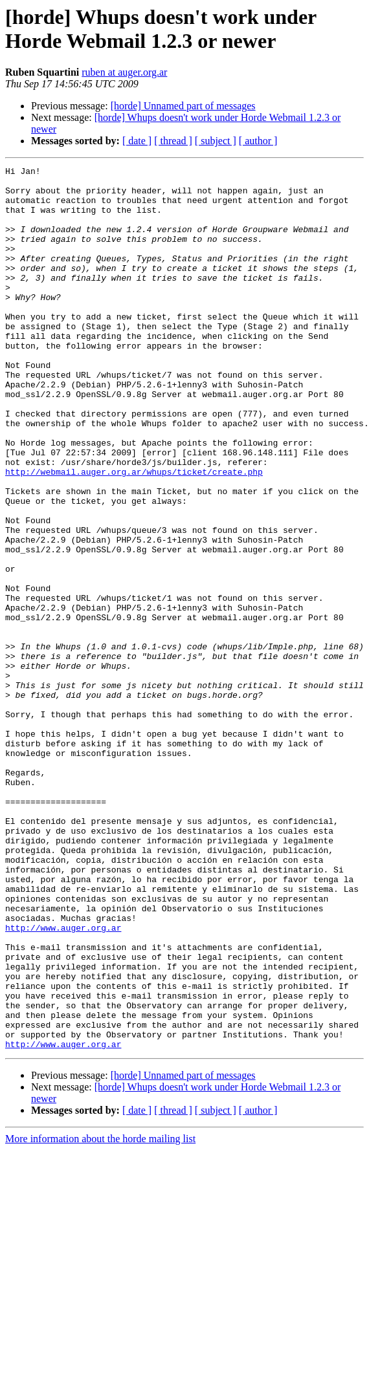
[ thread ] (173, 140)
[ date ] (136, 140)
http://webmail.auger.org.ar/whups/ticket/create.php (134, 533)
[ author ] (258, 140)
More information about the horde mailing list (100, 1315)
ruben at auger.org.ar (124, 72)
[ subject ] (215, 140)
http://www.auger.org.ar (63, 1081)
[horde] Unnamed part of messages (183, 105)
